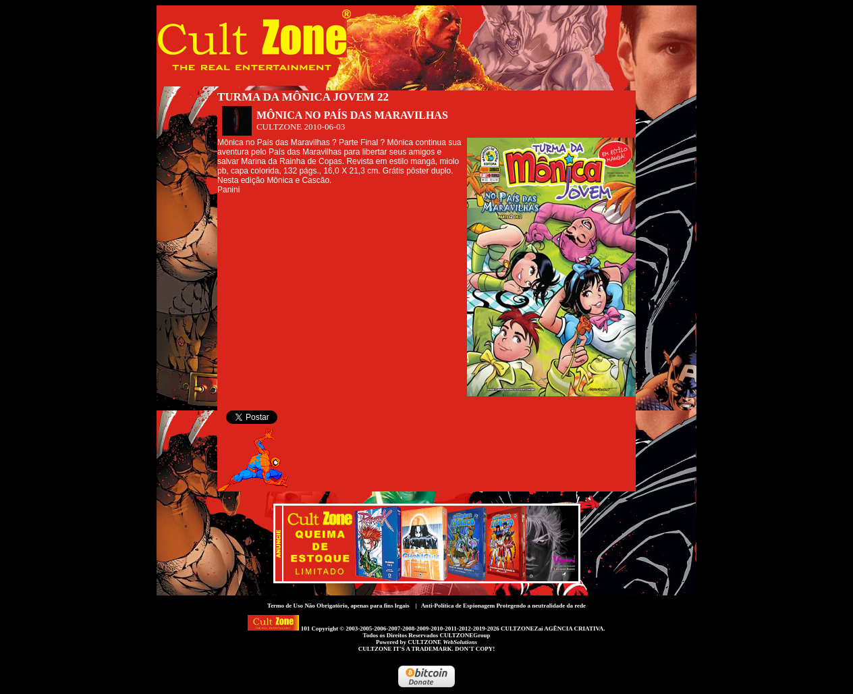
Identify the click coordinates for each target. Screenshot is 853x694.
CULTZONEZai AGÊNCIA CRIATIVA (552, 628)
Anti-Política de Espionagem (458, 605)
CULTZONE (442, 642)
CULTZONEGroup (464, 635)
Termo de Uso (285, 605)
